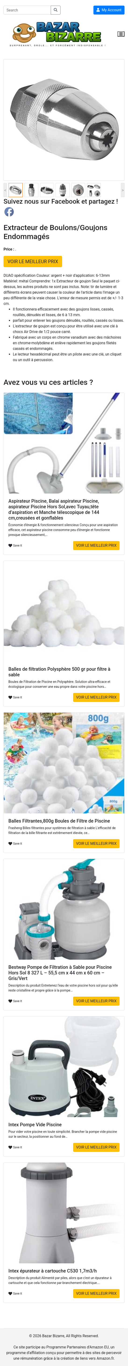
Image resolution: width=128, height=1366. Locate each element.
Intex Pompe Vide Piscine (35, 1124)
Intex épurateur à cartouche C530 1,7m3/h (52, 1271)
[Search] (27, 10)
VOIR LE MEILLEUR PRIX (32, 261)
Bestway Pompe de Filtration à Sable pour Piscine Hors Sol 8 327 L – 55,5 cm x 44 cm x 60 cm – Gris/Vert (60, 972)
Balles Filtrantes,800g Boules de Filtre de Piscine (59, 821)
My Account (108, 10)
